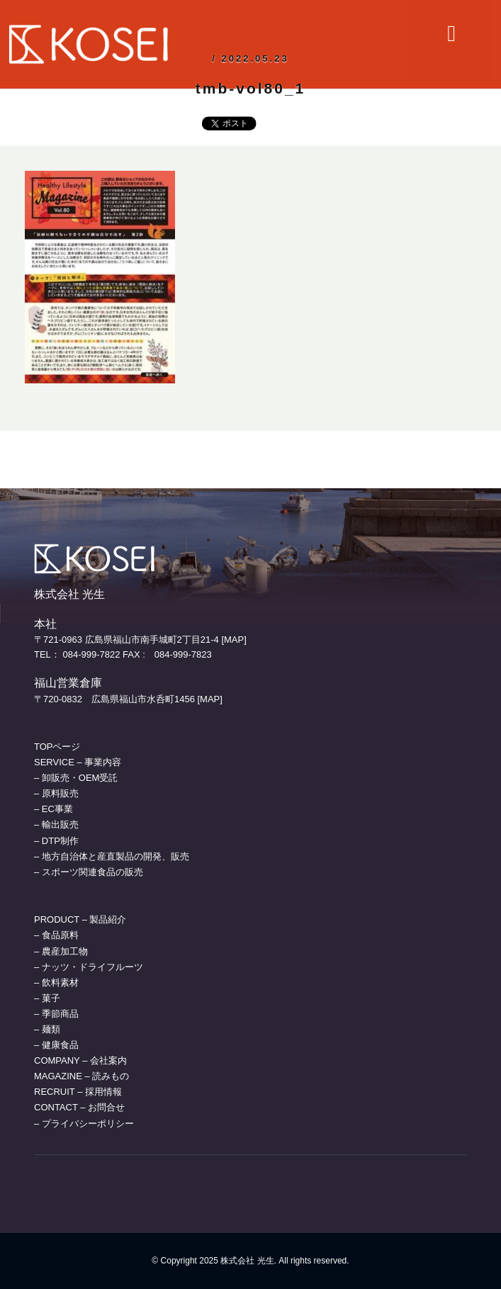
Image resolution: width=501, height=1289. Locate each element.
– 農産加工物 (61, 951)
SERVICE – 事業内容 (77, 762)
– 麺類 (47, 1029)
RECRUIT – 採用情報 (78, 1091)
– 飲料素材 (56, 982)
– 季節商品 (56, 1013)
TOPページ (57, 746)
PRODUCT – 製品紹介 (80, 919)
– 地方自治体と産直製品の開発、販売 (111, 856)
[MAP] (233, 639)
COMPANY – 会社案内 (80, 1060)
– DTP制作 (56, 840)
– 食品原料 (56, 935)
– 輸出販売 (56, 824)
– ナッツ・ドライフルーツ (88, 967)
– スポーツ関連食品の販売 (88, 872)
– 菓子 (47, 998)
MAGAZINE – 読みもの (81, 1076)
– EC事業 (53, 809)
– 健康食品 (56, 1045)
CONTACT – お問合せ (79, 1107)
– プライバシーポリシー (84, 1123)
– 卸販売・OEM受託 (76, 777)
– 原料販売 (56, 793)
